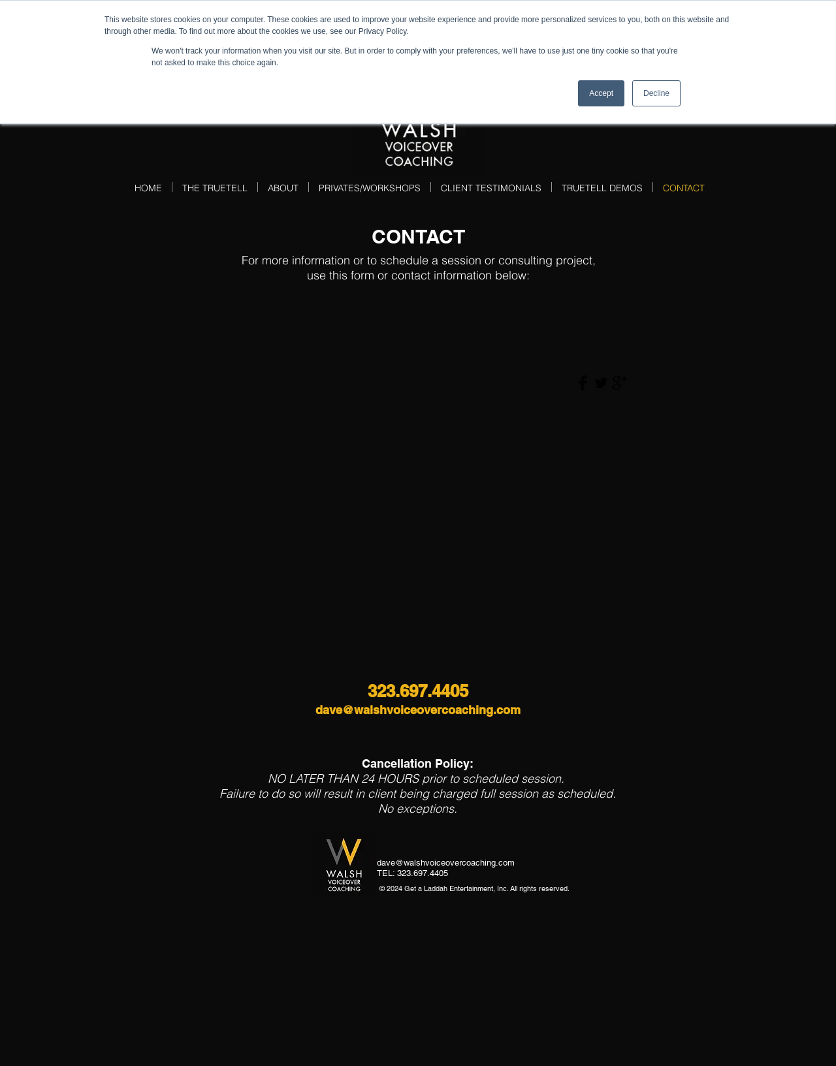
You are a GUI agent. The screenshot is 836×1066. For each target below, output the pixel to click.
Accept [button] (601, 93)
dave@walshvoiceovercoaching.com (418, 710)
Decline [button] (656, 93)
